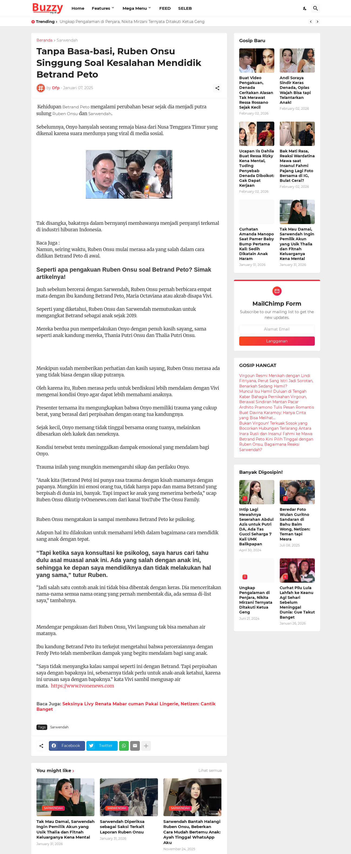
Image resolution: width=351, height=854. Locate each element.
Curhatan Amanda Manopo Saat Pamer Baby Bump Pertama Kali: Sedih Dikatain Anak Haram (256, 244)
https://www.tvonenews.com (82, 686)
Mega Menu (135, 8)
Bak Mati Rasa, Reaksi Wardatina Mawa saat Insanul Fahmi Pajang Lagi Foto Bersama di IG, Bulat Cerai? (297, 166)
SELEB (185, 8)
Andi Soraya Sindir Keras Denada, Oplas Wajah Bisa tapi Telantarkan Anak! (295, 90)
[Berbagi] (217, 88)
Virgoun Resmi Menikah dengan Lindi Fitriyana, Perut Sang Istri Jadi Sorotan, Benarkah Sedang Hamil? (276, 381)
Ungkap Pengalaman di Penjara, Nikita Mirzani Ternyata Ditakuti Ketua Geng (132, 21)
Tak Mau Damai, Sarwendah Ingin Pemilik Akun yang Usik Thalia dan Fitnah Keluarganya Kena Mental (65, 829)
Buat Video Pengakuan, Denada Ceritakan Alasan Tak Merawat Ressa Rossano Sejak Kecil (256, 92)
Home (78, 8)
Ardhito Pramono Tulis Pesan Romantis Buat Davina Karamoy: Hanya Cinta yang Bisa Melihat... (276, 412)
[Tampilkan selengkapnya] (146, 746)
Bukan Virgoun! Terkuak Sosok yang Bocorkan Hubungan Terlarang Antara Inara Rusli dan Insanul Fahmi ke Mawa (275, 428)
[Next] (317, 21)
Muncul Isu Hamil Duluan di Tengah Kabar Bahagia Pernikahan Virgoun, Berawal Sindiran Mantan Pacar (273, 396)
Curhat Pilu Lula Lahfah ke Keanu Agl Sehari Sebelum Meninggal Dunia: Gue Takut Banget (297, 602)
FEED (165, 8)
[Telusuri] (315, 8)
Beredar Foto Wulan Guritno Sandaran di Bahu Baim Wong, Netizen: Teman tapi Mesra (295, 524)
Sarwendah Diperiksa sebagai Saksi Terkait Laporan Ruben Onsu (122, 827)
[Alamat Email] (277, 329)
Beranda (44, 40)
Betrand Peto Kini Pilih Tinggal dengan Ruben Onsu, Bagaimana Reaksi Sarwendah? (276, 444)
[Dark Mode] (305, 8)
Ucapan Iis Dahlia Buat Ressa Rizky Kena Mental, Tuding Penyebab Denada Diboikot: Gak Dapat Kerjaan (256, 168)
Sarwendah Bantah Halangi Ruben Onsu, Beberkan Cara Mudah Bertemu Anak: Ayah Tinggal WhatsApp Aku (192, 832)
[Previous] (310, 21)
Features (101, 8)
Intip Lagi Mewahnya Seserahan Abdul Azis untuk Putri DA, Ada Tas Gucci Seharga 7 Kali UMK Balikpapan (256, 526)
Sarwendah (67, 40)
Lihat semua (210, 770)
